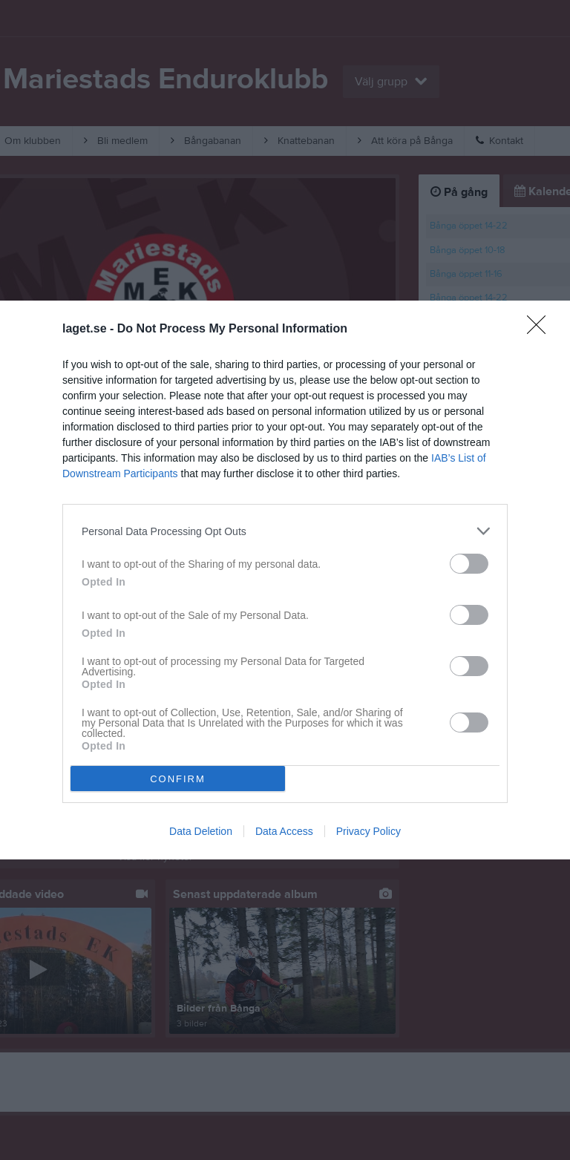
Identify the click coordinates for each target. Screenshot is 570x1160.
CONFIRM (178, 778)
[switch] (469, 564)
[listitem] (285, 531)
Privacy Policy (368, 831)
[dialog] (285, 580)
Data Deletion (200, 831)
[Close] (541, 329)
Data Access (284, 831)
